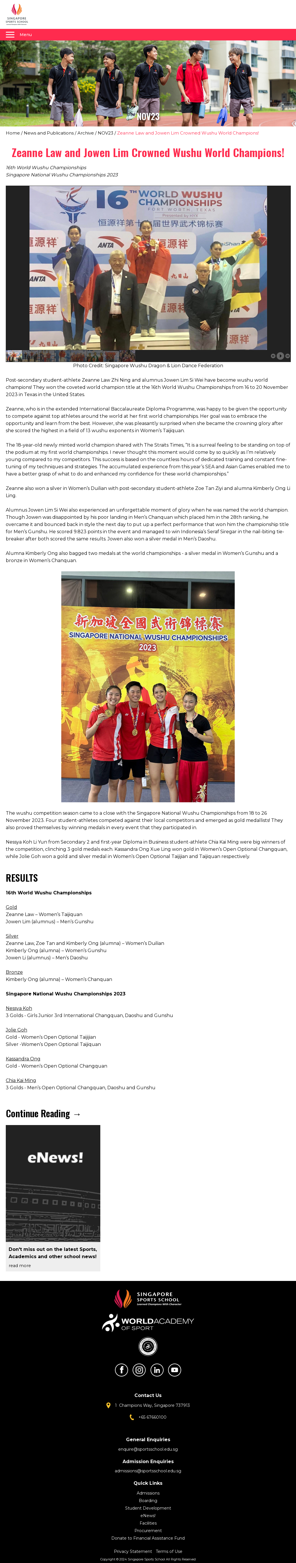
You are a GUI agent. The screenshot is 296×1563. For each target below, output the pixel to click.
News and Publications (49, 133)
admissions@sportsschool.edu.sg (148, 1471)
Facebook (121, 1370)
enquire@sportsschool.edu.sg (148, 1449)
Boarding (148, 1500)
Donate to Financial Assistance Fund (148, 1538)
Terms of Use (169, 1551)
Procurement (148, 1530)
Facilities (148, 1523)
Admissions (148, 1493)
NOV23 (105, 133)
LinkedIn (157, 1370)
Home (13, 133)
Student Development (148, 1508)
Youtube (174, 1370)
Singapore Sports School (20, 14)
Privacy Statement (133, 1551)
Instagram (139, 1370)
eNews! (148, 1515)
